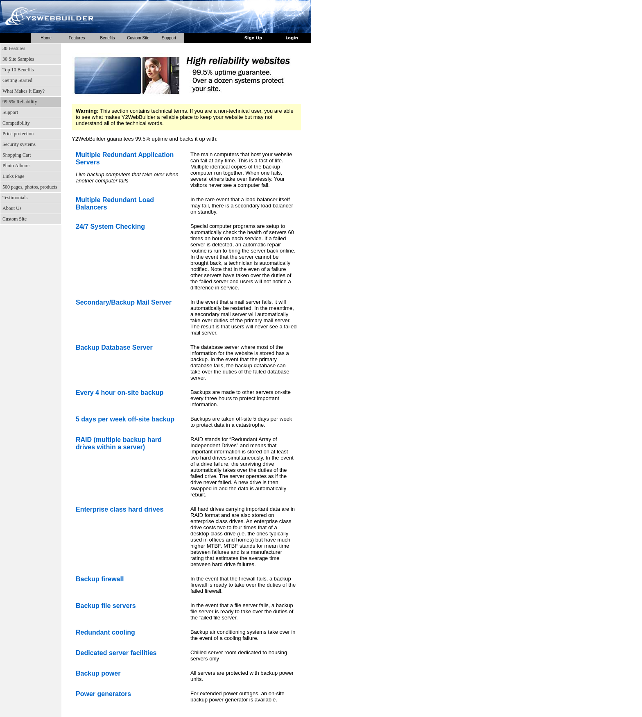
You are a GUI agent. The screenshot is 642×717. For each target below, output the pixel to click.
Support (169, 38)
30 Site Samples (18, 59)
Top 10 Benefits (18, 70)
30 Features (13, 48)
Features (77, 38)
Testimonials (14, 197)
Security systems (19, 144)
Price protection (18, 134)
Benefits (107, 38)
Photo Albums (16, 165)
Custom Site (138, 38)
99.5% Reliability (19, 102)
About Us (11, 208)
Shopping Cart (16, 155)
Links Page (13, 176)
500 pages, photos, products (29, 187)
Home (46, 38)
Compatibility (16, 123)
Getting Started (17, 80)
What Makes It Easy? (23, 91)
